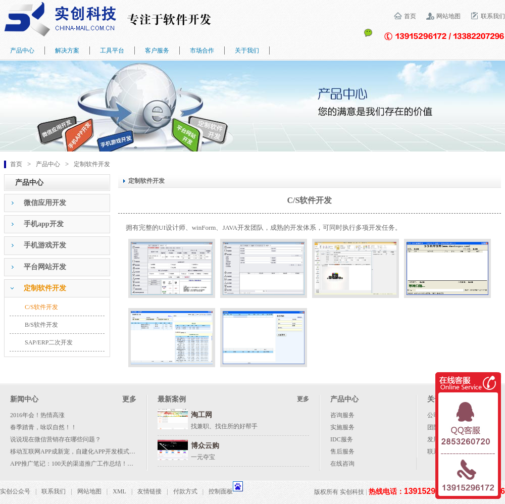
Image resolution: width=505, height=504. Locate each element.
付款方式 (185, 491)
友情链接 (149, 491)
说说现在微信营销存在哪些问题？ (55, 439)
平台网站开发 (45, 267)
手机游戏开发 (45, 245)
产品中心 (48, 164)
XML (119, 491)
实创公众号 (15, 491)
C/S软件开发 (41, 307)
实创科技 (352, 491)
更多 (129, 399)
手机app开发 (44, 224)
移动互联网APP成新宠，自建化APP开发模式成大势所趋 (85, 451)
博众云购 (205, 445)
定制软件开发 (92, 164)
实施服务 (342, 427)
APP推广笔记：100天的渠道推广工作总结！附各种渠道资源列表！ (99, 463)
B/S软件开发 (41, 324)
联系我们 (493, 16)
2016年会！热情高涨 (37, 415)
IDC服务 (341, 439)
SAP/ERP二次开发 (49, 342)
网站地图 (448, 16)
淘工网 (201, 415)
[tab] (57, 203)
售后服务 (342, 451)
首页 (410, 16)
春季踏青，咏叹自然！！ (43, 427)
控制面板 (221, 491)
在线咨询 (342, 463)
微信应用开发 (45, 203)
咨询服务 (342, 415)
